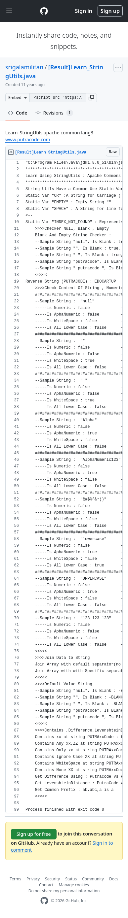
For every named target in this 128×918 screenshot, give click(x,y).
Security (52, 879)
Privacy (33, 879)
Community (93, 879)
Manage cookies (74, 885)
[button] (91, 97)
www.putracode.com (27, 139)
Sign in (83, 11)
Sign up (110, 11)
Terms (15, 879)
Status (71, 879)
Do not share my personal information (64, 891)
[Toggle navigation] (9, 11)
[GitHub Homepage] (44, 901)
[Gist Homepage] (44, 11)
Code (17, 113)
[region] (64, 486)
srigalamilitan (24, 67)
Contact (46, 885)
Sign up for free (34, 834)
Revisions (54, 113)
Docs (113, 879)
